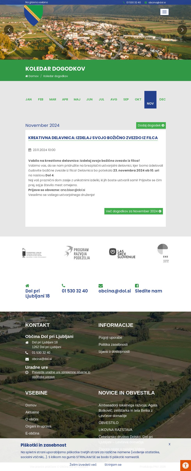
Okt (138, 99)
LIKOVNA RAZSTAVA (115, 430)
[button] (9, 30)
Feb (40, 99)
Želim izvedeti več (83, 464)
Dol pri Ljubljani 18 (37, 294)
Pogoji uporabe (110, 337)
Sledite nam (148, 291)
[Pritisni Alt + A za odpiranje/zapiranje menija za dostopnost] (185, 465)
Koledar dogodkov (56, 76)
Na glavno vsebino (36, 2)
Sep (126, 99)
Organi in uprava (39, 426)
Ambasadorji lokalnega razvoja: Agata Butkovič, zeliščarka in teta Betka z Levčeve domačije (128, 410)
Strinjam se (113, 464)
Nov (150, 103)
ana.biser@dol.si (72, 190)
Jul (101, 99)
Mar (52, 99)
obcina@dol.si (157, 2)
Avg (113, 99)
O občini (32, 419)
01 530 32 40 (133, 2)
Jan (28, 99)
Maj (77, 99)
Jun (89, 99)
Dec (162, 99)
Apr (65, 99)
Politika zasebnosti (113, 345)
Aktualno (32, 412)
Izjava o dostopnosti (114, 352)
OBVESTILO (109, 423)
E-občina (32, 433)
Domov (32, 76)
